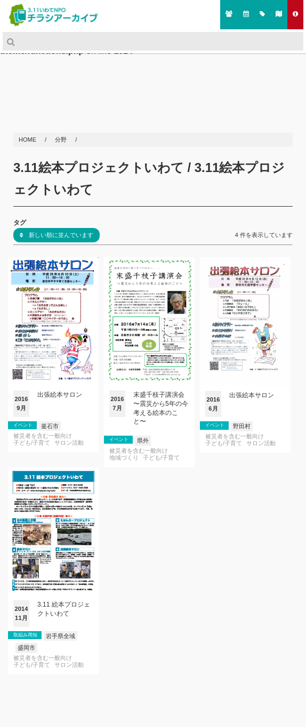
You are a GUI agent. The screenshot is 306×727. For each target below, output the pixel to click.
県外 (143, 440)
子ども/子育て (31, 443)
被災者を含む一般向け (42, 436)
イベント (23, 425)
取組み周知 (25, 635)
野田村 (242, 426)
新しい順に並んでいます (56, 235)
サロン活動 (69, 443)
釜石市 (50, 426)
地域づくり (124, 458)
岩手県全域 (60, 636)
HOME (28, 139)
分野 (61, 139)
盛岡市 (26, 647)
